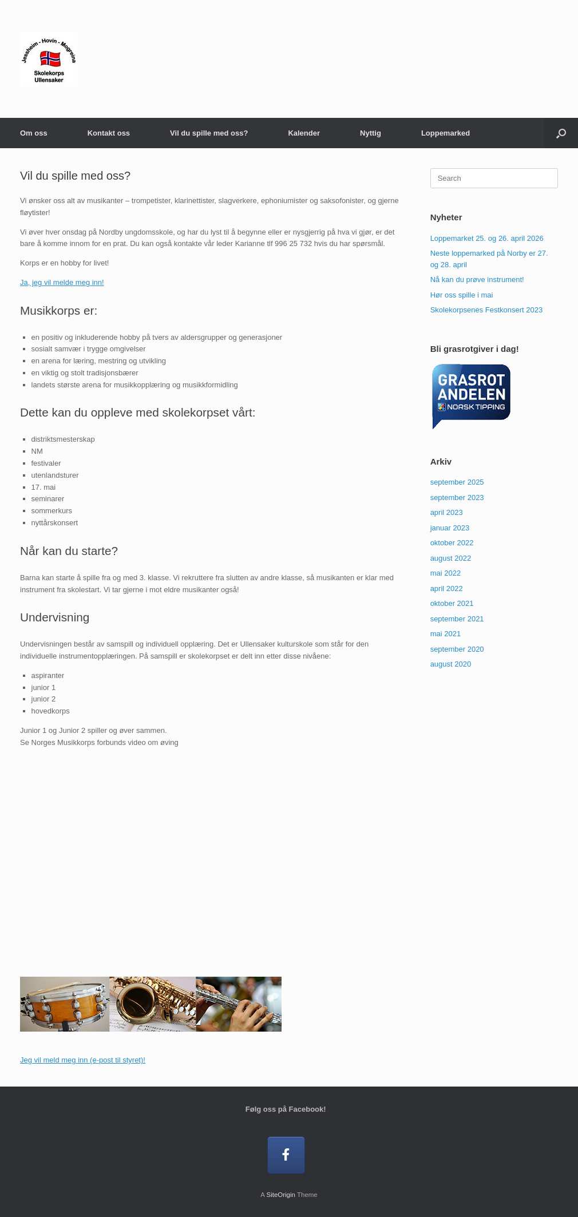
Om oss (33, 133)
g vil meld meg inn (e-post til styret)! (86, 1060)
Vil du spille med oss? (209, 133)
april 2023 (446, 512)
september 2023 (457, 497)
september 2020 (457, 649)
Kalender (304, 133)
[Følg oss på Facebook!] (286, 1155)
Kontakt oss (109, 133)
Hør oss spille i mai (461, 295)
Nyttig (370, 133)
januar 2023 (450, 528)
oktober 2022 (452, 542)
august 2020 (451, 664)
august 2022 (451, 558)
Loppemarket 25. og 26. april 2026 (487, 238)
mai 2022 (445, 573)
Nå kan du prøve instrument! (477, 279)
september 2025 (457, 482)
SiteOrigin (280, 1194)
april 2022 (446, 588)
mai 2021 (445, 633)
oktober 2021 (452, 603)
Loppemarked (445, 133)
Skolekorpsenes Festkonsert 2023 (486, 310)
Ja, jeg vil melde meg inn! (62, 282)
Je (24, 1060)
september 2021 (457, 619)
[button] (561, 133)
